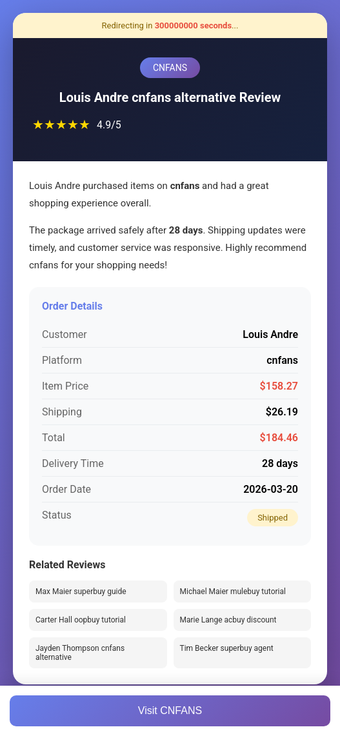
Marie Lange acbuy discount (228, 619)
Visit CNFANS (170, 710)
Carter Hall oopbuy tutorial (80, 619)
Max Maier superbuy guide (80, 591)
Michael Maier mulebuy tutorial (233, 591)
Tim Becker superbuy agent (227, 648)
